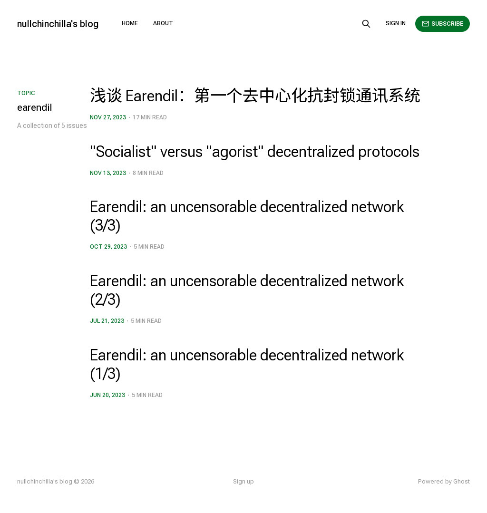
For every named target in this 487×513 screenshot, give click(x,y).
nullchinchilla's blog (58, 24)
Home (130, 23)
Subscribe (442, 24)
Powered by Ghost (444, 481)
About (163, 23)
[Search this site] (366, 24)
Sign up (243, 481)
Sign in (396, 23)
